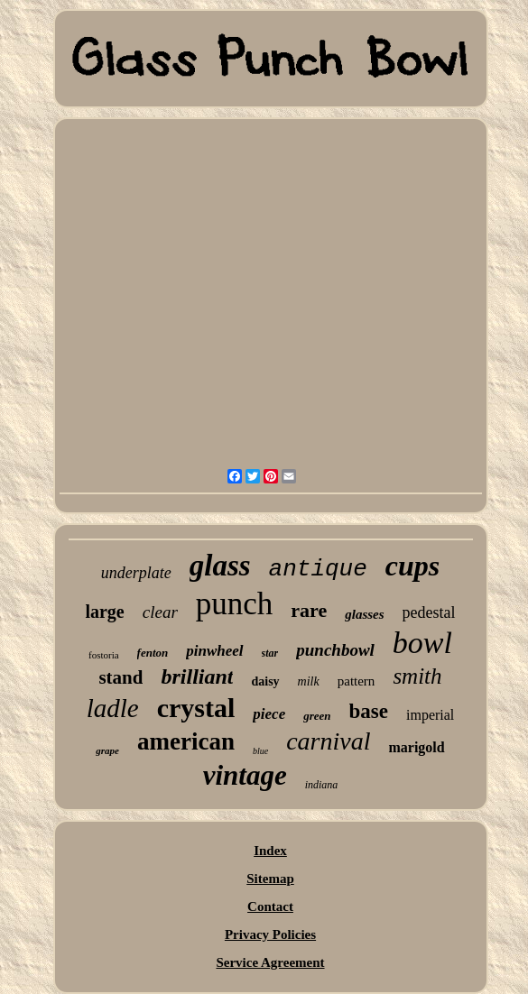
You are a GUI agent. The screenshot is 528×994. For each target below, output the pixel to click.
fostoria (103, 654)
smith (417, 676)
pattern (356, 681)
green (316, 715)
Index (270, 850)
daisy (265, 681)
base (368, 711)
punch (234, 603)
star (270, 653)
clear (160, 612)
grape (107, 750)
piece (269, 713)
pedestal (429, 612)
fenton (153, 652)
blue (260, 751)
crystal (196, 707)
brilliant (197, 676)
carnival (328, 741)
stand (120, 677)
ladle (113, 708)
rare (309, 610)
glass (220, 565)
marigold (416, 747)
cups (412, 565)
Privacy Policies (270, 934)
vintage (245, 775)
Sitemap (270, 878)
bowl (422, 642)
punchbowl (335, 649)
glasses (364, 614)
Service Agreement (270, 962)
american (186, 741)
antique (318, 569)
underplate (136, 573)
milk (309, 681)
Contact (270, 906)
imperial (430, 714)
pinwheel (214, 650)
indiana (321, 784)
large (104, 611)
